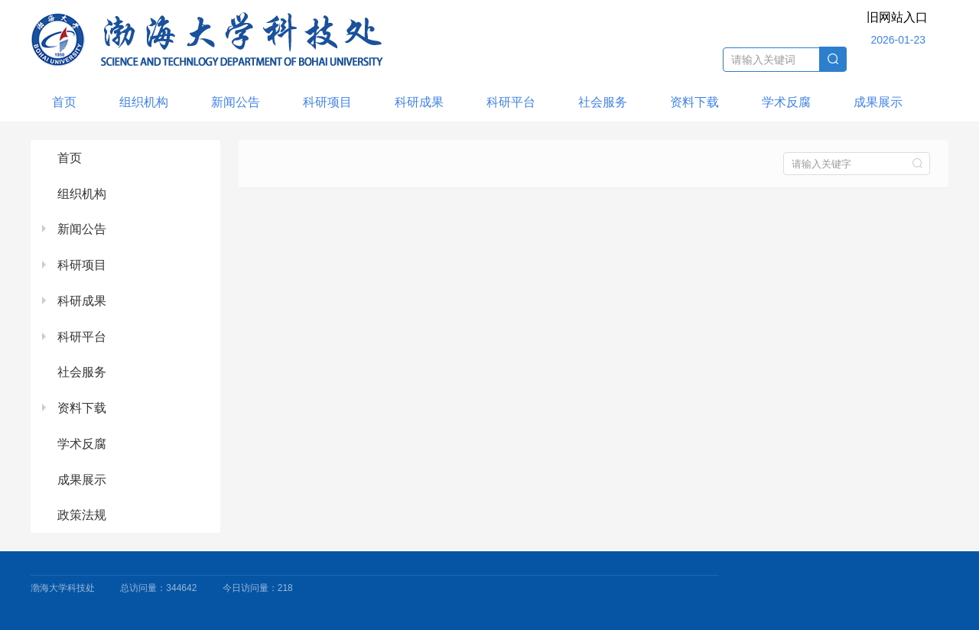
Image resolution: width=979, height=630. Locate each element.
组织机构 (143, 102)
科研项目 (327, 102)
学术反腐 (786, 102)
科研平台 (510, 102)
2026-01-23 (897, 40)
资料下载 (694, 102)
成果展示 (878, 102)
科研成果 (419, 102)
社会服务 (602, 102)
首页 (64, 102)
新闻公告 (235, 102)
